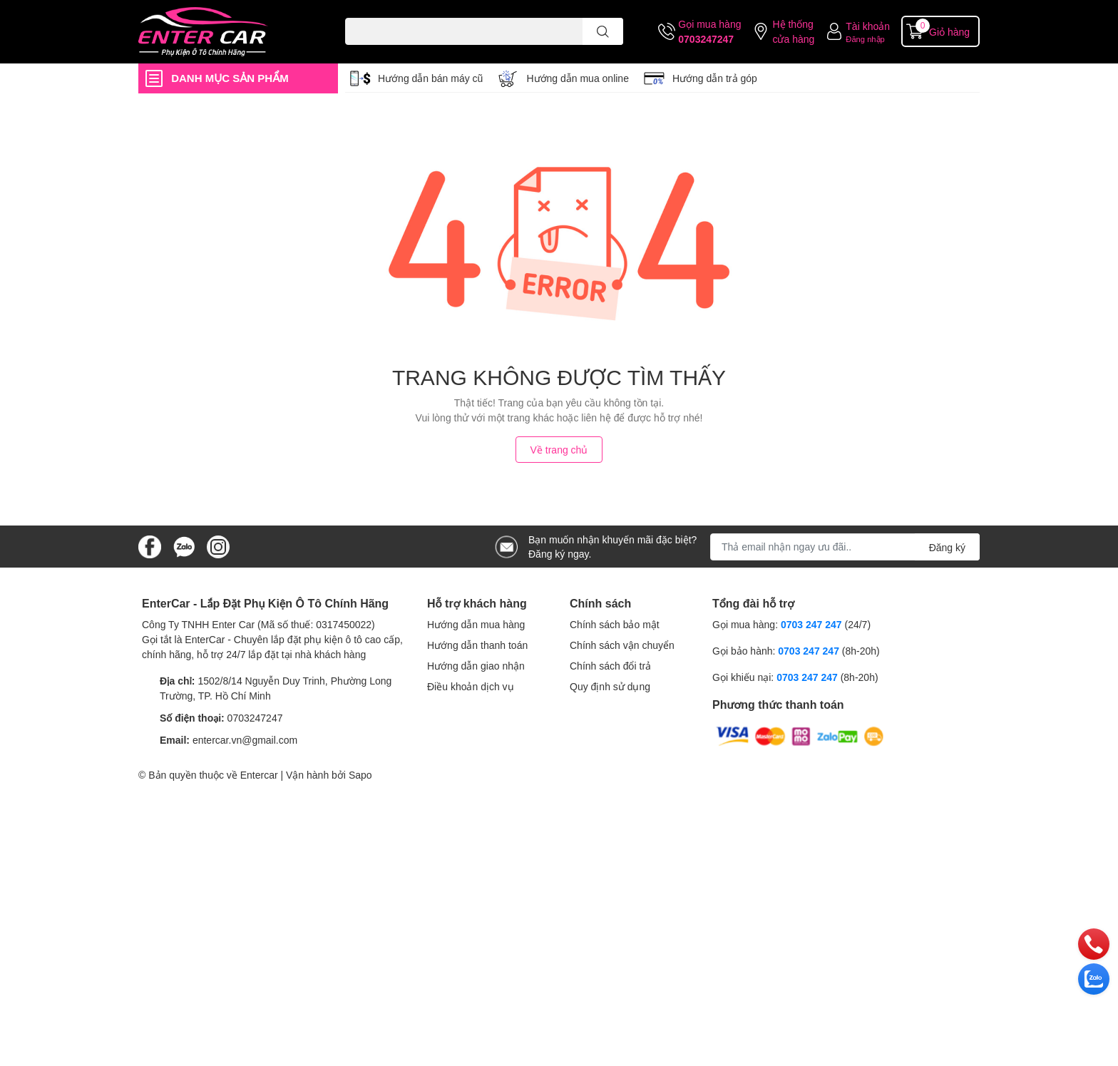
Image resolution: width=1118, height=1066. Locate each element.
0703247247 (706, 39)
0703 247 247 (811, 624)
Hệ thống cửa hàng (793, 31)
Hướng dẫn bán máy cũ (430, 78)
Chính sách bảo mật (615, 624)
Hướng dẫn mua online (577, 78)
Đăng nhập (865, 38)
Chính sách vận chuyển (622, 645)
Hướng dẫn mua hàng (476, 624)
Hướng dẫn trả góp (714, 78)
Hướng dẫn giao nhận (476, 666)
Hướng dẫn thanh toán (477, 645)
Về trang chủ (559, 450)
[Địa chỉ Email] (845, 546)
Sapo (360, 775)
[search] (603, 31)
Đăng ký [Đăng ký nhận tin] (947, 547)
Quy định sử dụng (610, 686)
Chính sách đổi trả (610, 666)
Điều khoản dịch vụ (470, 686)
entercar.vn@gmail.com (245, 740)
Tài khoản (868, 26)
